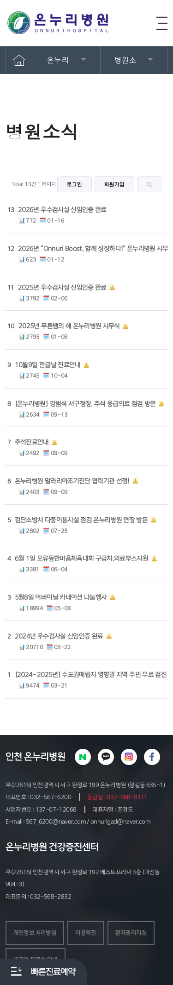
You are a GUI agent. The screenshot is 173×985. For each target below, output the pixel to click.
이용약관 (85, 932)
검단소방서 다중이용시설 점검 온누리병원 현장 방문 (81, 520)
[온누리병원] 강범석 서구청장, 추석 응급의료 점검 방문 (85, 404)
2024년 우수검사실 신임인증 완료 (59, 636)
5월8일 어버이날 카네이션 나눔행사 (61, 597)
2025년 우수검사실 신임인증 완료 (62, 287)
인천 (14, 757)
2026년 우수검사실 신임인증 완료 (62, 209)
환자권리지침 (131, 932)
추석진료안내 (32, 442)
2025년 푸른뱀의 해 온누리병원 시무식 (69, 326)
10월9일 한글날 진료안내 (48, 365)
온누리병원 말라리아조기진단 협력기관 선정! (72, 481)
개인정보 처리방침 (34, 932)
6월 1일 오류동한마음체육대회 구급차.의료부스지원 (81, 558)
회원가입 (114, 185)
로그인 (74, 185)
